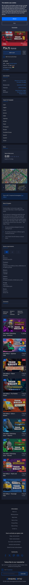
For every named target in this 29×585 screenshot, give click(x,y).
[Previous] (3, 187)
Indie (24, 80)
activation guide (13, 63)
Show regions (6, 69)
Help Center (14, 517)
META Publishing (22, 88)
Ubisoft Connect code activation (14, 547)
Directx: (5, 289)
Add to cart (12, 52)
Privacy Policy (14, 523)
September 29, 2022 (21, 85)
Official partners (14, 514)
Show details (14, 27)
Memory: (5, 270)
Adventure (17, 80)
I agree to (8, 569)
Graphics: (5, 276)
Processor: (5, 262)
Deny (14, 23)
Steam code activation (14, 539)
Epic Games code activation (14, 542)
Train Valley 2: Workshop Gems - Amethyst (9, 334)
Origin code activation (14, 536)
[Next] (25, 187)
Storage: (5, 283)
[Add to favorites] (24, 52)
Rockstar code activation (14, 544)
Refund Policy (14, 526)
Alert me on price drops (11, 57)
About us (14, 511)
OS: (3, 256)
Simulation (19, 82)
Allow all (14, 19)
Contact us (14, 529)
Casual (21, 80)
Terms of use (14, 520)
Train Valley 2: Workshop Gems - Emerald (9, 454)
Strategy (24, 82)
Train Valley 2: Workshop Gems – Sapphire (9, 434)
